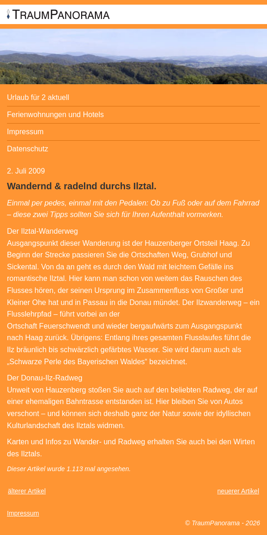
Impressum (25, 132)
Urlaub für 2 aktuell (38, 97)
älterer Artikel (27, 491)
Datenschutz (27, 149)
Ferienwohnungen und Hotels (55, 114)
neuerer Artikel (238, 491)
